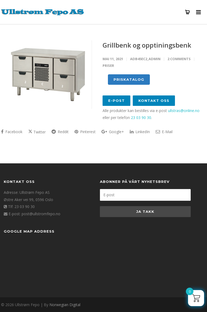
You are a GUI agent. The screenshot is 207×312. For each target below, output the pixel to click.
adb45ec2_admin (145, 58)
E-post (116, 100)
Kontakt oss (153, 100)
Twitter (37, 131)
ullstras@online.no (184, 110)
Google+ (112, 131)
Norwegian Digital (64, 304)
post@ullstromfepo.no (41, 213)
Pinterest (85, 131)
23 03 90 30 (141, 117)
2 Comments (179, 58)
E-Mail (164, 131)
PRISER (108, 65)
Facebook (11, 131)
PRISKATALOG (129, 79)
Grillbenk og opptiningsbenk (147, 45)
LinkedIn (140, 131)
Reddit (60, 131)
